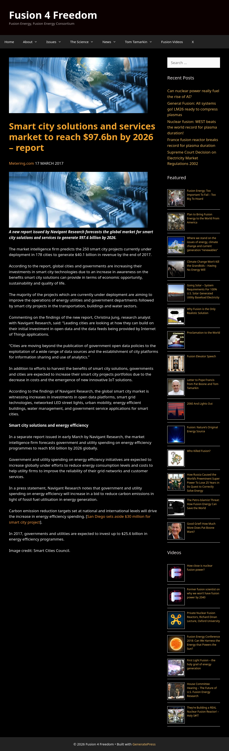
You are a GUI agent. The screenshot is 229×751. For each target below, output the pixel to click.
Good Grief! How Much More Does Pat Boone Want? (201, 528)
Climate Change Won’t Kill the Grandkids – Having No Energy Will (203, 266)
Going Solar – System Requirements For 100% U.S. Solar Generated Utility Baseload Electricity (203, 291)
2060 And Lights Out (200, 404)
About (32, 41)
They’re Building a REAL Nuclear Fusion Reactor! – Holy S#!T (203, 712)
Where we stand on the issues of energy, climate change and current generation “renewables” (202, 244)
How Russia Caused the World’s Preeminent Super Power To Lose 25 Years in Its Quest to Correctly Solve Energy (203, 483)
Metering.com (21, 163)
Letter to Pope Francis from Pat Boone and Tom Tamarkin (202, 384)
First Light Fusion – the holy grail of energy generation (201, 664)
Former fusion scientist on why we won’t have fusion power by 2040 (203, 593)
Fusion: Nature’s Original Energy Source (202, 429)
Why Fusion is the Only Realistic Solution (201, 311)
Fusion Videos (172, 42)
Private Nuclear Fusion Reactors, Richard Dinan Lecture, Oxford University (203, 617)
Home (9, 42)
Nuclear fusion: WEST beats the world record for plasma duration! (192, 127)
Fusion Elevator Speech (201, 356)
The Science (84, 41)
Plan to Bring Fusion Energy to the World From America (203, 218)
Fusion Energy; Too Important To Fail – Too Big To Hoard (201, 195)
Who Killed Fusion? (198, 451)
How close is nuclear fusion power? (199, 568)
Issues (56, 41)
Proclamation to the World (203, 333)
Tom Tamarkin (141, 41)
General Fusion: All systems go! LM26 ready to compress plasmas (192, 109)
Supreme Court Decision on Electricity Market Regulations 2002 (191, 158)
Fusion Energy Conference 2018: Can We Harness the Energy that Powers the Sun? (203, 643)
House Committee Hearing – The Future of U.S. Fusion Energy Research (202, 690)
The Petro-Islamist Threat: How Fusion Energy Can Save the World (203, 504)
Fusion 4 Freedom (53, 15)
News (111, 41)
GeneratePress (144, 744)
